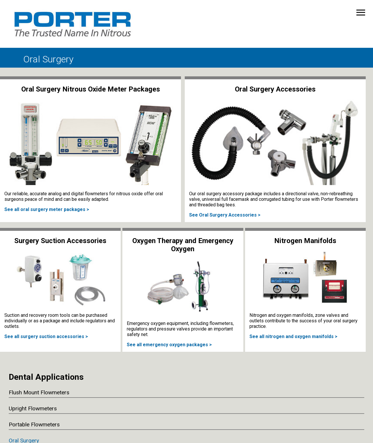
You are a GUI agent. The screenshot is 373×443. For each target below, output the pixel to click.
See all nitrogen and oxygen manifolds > (293, 336)
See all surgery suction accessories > (46, 336)
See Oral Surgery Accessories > (225, 215)
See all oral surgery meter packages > (46, 209)
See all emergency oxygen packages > (169, 344)
